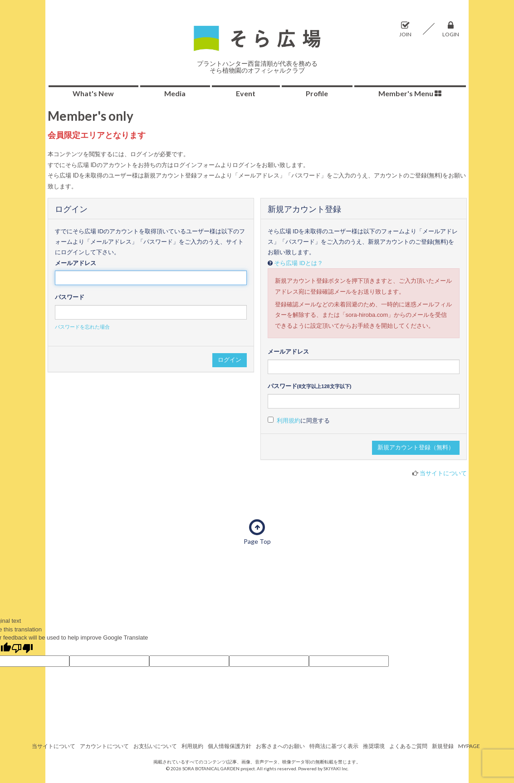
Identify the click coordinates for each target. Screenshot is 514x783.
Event (245, 93)
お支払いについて (155, 746)
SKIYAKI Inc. (335, 768)
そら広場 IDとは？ (298, 263)
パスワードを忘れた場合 (82, 327)
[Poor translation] (22, 649)
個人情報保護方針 (229, 746)
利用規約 (288, 420)
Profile (317, 93)
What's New (93, 93)
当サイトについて (443, 473)
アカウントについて (104, 746)
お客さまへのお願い (280, 746)
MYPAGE (469, 746)
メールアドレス (75, 263)
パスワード (69, 297)
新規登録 (443, 746)
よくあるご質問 (408, 746)
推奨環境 (374, 746)
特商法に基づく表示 (333, 746)
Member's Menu (409, 93)
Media (175, 93)
